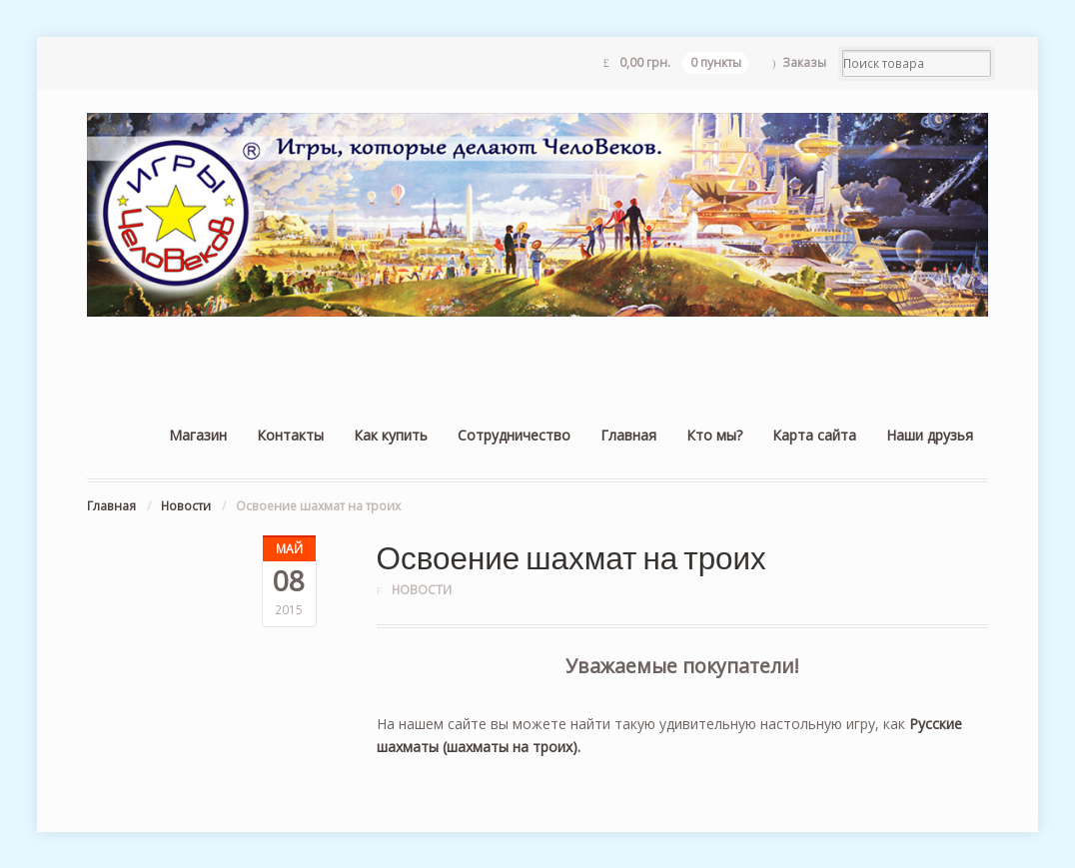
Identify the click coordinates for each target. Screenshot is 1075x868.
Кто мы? (714, 435)
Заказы (804, 62)
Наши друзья (929, 435)
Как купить (391, 435)
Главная (628, 435)
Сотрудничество (514, 435)
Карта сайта (814, 435)
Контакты (290, 435)
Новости (186, 505)
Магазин (198, 435)
